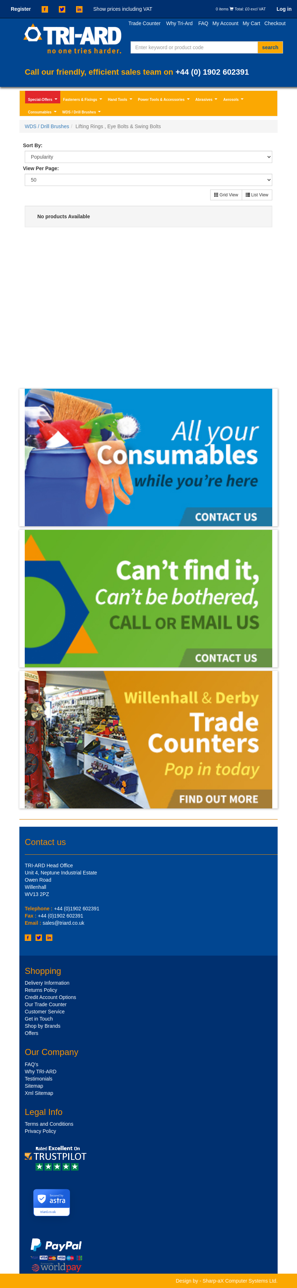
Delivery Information (47, 983)
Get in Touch (39, 1019)
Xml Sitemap (39, 1093)
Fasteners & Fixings (83, 100)
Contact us (45, 842)
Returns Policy (41, 990)
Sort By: (32, 145)
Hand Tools (121, 100)
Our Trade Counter (46, 1004)
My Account (225, 23)
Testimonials (38, 1079)
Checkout (275, 23)
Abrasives (207, 100)
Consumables (43, 113)
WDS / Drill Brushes (82, 113)
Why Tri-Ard (179, 23)
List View (257, 194)
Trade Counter (144, 23)
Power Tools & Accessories (164, 100)
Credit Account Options (50, 997)
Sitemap (34, 1086)
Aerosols (234, 100)
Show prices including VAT (122, 9)
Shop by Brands (43, 1026)
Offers (31, 1033)
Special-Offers (43, 100)
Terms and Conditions (49, 1124)
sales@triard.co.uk (63, 923)
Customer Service (45, 1011)
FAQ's (31, 1064)
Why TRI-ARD (40, 1071)
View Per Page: (41, 168)
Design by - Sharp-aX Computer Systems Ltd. (227, 1281)
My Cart (251, 23)
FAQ (203, 23)
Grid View (226, 194)
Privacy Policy (40, 1131)
